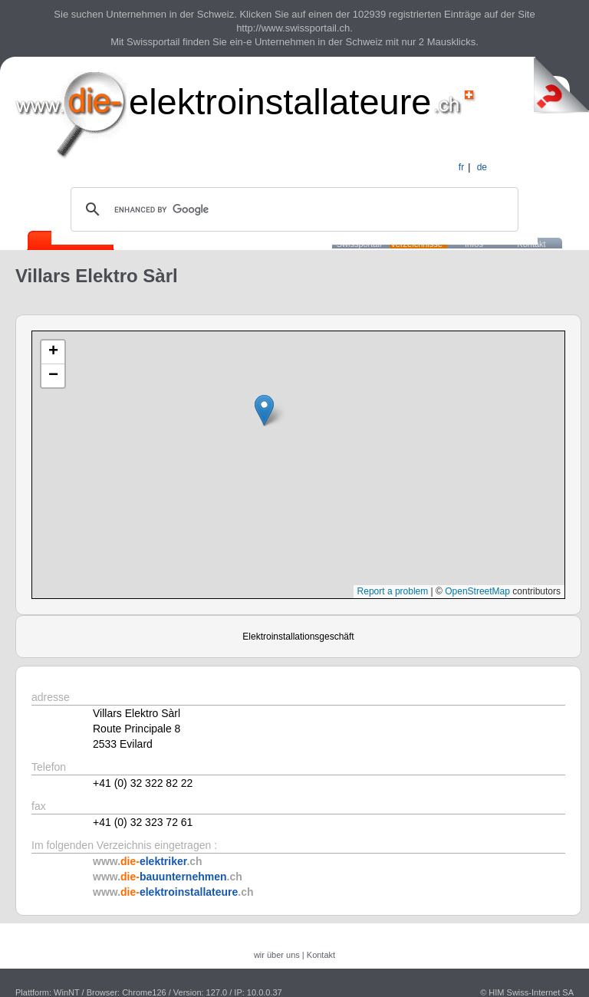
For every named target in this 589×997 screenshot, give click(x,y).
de (482, 167)
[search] (292, 209)
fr (461, 167)
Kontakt (321, 954)
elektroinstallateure (280, 101)
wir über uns (277, 954)
